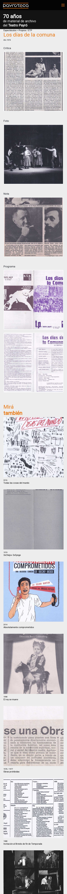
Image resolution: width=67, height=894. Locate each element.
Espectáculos (9, 30)
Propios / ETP (25, 30)
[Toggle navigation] (63, 5)
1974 (9, 40)
